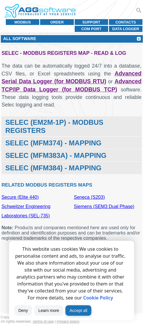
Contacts (125, 22)
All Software (19, 38)
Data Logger (125, 29)
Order (57, 22)
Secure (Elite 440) (20, 197)
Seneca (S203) (89, 197)
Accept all (78, 310)
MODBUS (22, 22)
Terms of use (42, 321)
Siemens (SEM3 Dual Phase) (104, 206)
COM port (91, 29)
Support (91, 22)
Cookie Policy (98, 298)
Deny (23, 310)
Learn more (48, 310)
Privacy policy (68, 321)
